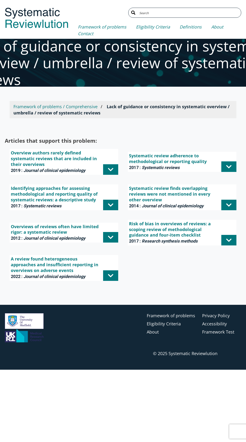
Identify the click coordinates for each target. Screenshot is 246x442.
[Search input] (188, 12)
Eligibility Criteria (153, 27)
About (217, 27)
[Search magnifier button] (133, 12)
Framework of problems (102, 27)
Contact (85, 33)
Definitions (191, 27)
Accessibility (214, 324)
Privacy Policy (216, 315)
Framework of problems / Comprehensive (55, 106)
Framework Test (218, 332)
